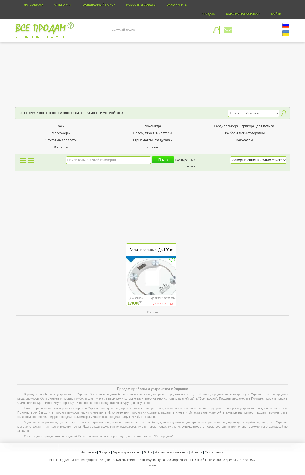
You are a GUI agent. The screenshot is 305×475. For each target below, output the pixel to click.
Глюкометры (152, 126)
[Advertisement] (152, 74)
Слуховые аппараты (61, 140)
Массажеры (61, 133)
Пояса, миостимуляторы (152, 133)
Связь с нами (214, 452)
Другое (152, 147)
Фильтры (61, 147)
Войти (148, 452)
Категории (62, 4)
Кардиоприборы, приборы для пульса (244, 126)
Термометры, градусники (152, 140)
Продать (104, 452)
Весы (61, 126)
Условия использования (171, 452)
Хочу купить (177, 4)
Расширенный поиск (98, 4)
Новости (196, 452)
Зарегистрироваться (127, 452)
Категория (27, 113)
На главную (33, 4)
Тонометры (244, 140)
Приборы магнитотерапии (244, 133)
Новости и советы (141, 4)
